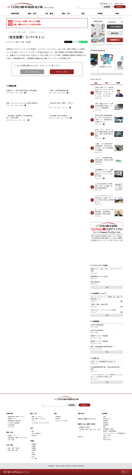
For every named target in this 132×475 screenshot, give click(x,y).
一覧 (106, 287)
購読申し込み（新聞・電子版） (87, 424)
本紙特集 (58, 416)
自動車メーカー (12, 418)
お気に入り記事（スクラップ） (87, 419)
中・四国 (34, 458)
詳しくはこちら (32, 72)
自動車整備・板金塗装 (14, 421)
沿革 (104, 416)
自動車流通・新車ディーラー (16, 416)
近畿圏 (33, 448)
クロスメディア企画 (61, 421)
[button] (94, 63)
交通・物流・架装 (13, 450)
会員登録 (107, 7)
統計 (33, 431)
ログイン (120, 7)
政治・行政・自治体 (19, 32)
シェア (75, 42)
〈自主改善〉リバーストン (36, 32)
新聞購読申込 (114, 40)
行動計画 (105, 423)
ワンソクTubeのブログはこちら (107, 232)
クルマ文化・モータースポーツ (41, 423)
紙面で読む (115, 33)
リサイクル (11, 427)
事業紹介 (105, 421)
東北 (33, 452)
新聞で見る (81, 413)
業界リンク (106, 437)
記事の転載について (106, 3)
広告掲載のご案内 (108, 429)
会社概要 (104, 413)
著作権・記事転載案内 (109, 431)
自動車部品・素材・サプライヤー (17, 437)
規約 (104, 427)
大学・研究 (11, 439)
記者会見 (34, 435)
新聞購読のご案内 (84, 427)
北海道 (33, 454)
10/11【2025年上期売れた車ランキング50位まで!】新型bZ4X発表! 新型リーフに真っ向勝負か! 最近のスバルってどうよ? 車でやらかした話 (106, 238)
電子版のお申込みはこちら (16, 472)
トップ (8, 32)
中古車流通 (11, 425)
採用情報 (105, 425)
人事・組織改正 (36, 433)
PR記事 (57, 418)
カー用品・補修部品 (13, 423)
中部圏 (33, 450)
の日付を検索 (114, 27)
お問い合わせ (107, 439)
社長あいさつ (107, 418)
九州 (33, 456)
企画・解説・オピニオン (39, 418)
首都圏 (33, 446)
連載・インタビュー (37, 416)
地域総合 (34, 444)
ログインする (62, 72)
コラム (33, 421)
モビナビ (80, 437)
